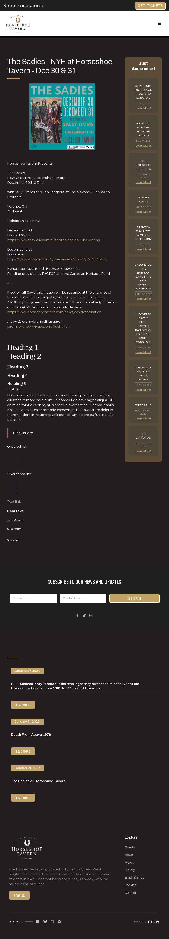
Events (130, 847)
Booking (19, 895)
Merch (129, 862)
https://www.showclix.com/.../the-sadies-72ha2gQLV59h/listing (57, 259)
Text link (14, 501)
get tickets (150, 5)
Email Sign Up (134, 877)
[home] (18, 23)
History (130, 870)
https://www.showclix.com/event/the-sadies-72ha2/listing (53, 240)
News (129, 855)
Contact (130, 892)
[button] (159, 23)
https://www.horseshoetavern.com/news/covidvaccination (54, 312)
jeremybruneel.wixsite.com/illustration (38, 326)
